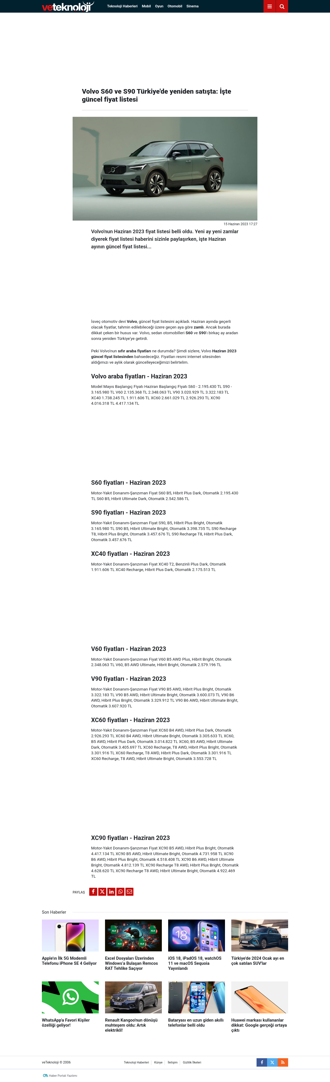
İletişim (173, 1062)
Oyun (159, 6)
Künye (158, 1062)
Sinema (192, 6)
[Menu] (269, 7)
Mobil (146, 6)
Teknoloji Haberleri (122, 6)
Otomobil (175, 6)
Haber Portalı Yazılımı (63, 1075)
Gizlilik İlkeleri (192, 1062)
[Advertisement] (165, 48)
